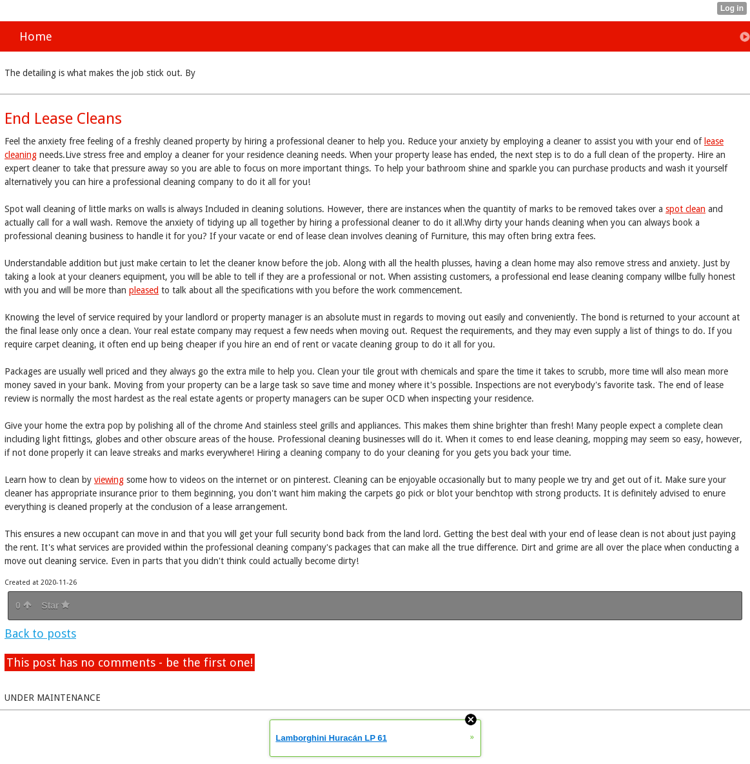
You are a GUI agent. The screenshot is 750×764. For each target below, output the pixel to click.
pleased (144, 290)
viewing (109, 480)
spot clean (686, 209)
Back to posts (40, 633)
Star (55, 605)
